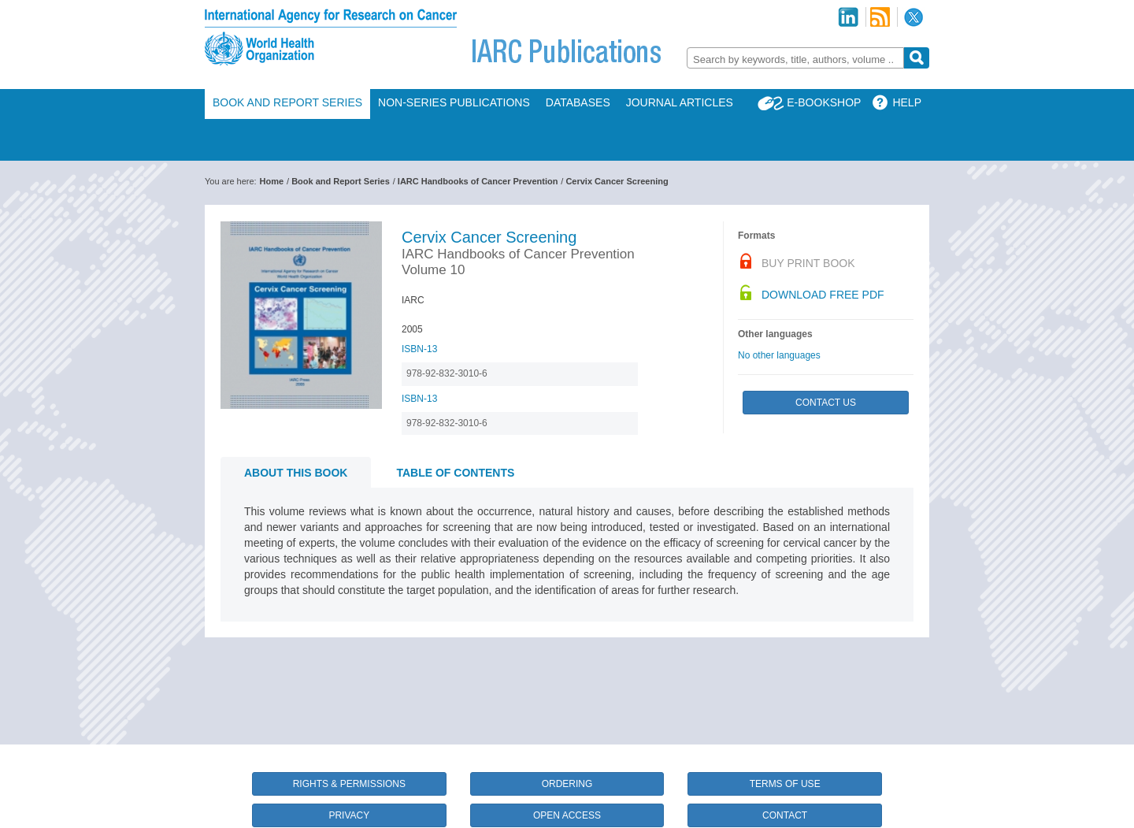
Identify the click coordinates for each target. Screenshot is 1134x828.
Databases (578, 102)
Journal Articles (679, 102)
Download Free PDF (823, 294)
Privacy (348, 815)
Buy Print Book (808, 263)
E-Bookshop (824, 102)
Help (906, 102)
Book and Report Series (287, 102)
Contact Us (825, 402)
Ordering (567, 783)
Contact (784, 815)
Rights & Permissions (349, 783)
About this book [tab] (295, 472)
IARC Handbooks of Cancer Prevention (478, 181)
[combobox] (795, 58)
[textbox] (795, 59)
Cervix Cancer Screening (616, 181)
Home (272, 181)
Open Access (567, 815)
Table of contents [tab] (455, 472)
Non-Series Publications (454, 102)
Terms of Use (785, 783)
